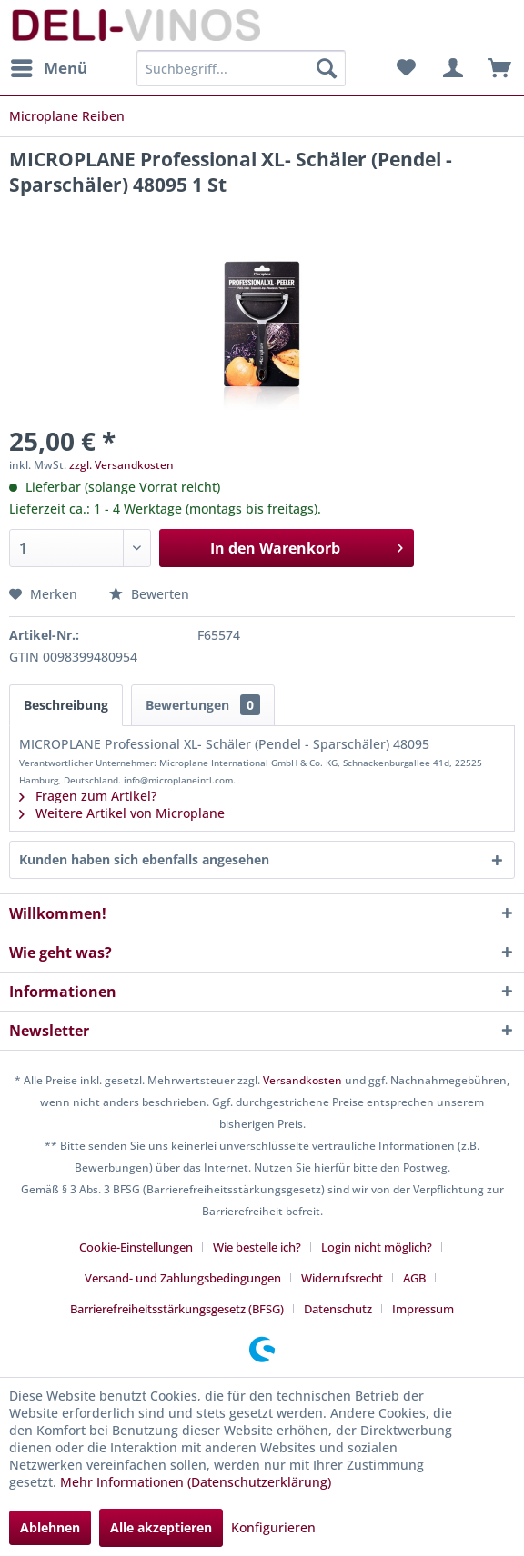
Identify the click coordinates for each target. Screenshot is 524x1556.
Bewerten (149, 594)
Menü (49, 66)
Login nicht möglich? (376, 1247)
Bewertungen (203, 704)
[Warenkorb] (495, 68)
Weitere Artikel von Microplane (122, 813)
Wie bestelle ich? (257, 1247)
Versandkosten (302, 1080)
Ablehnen (50, 1527)
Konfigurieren (273, 1527)
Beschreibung (66, 704)
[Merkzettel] (406, 68)
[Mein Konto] (450, 68)
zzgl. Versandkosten (121, 465)
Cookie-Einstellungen (136, 1247)
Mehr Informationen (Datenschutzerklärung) (195, 1482)
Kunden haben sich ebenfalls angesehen (144, 859)
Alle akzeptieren (161, 1527)
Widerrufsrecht (342, 1278)
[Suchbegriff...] (241, 68)
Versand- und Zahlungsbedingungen (183, 1278)
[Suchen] (326, 68)
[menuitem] (48, 68)
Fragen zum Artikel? (87, 795)
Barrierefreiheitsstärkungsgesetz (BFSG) (177, 1309)
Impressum (423, 1309)
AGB (414, 1278)
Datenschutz (338, 1309)
